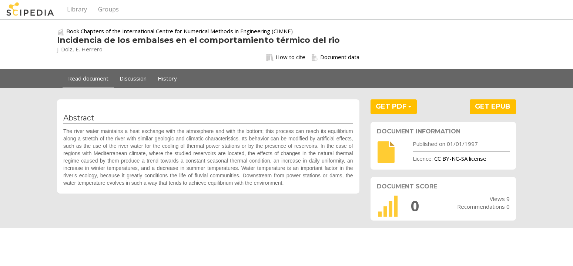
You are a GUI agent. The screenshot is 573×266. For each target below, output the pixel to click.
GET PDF (393, 106)
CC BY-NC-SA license (460, 158)
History (167, 78)
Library (77, 9)
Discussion (133, 78)
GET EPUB (492, 106)
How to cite (285, 57)
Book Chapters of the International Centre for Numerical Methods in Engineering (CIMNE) (179, 31)
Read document (88, 78)
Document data (335, 57)
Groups (108, 9)
